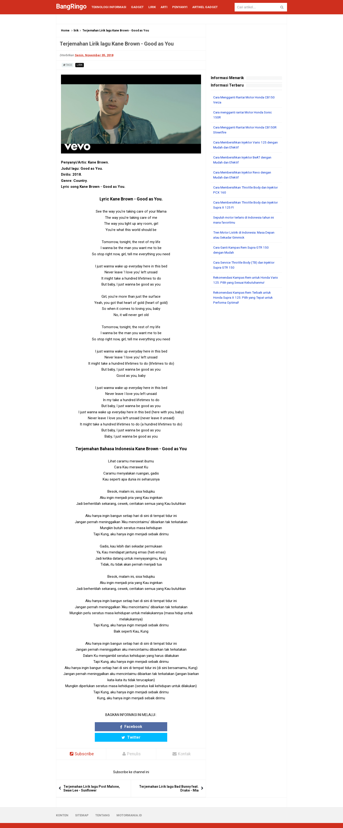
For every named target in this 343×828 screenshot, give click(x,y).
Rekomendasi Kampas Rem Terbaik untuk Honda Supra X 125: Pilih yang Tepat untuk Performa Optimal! (245, 297)
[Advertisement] (246, 381)
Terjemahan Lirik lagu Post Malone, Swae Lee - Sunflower (91, 778)
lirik (76, 30)
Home (65, 30)
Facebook (112, 726)
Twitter (149, 726)
